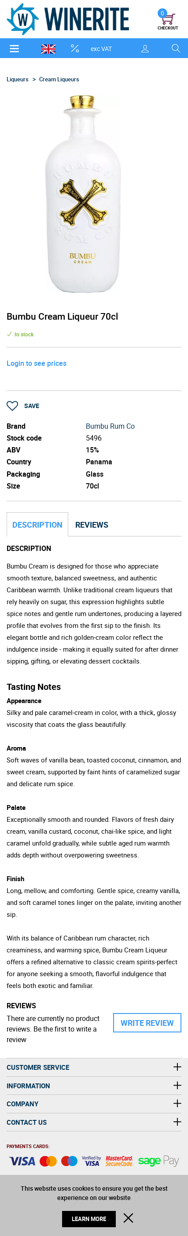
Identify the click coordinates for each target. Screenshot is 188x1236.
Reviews (91, 524)
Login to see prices (36, 363)
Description (37, 524)
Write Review (147, 1022)
